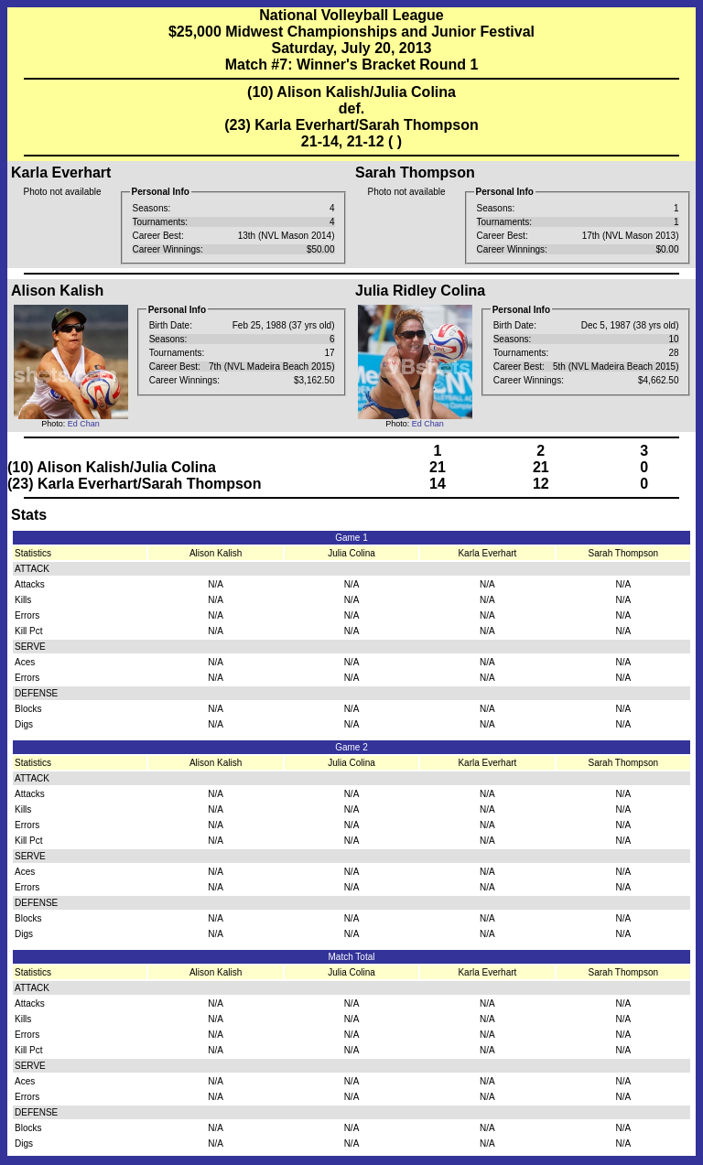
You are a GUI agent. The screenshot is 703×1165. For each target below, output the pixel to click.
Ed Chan (84, 423)
